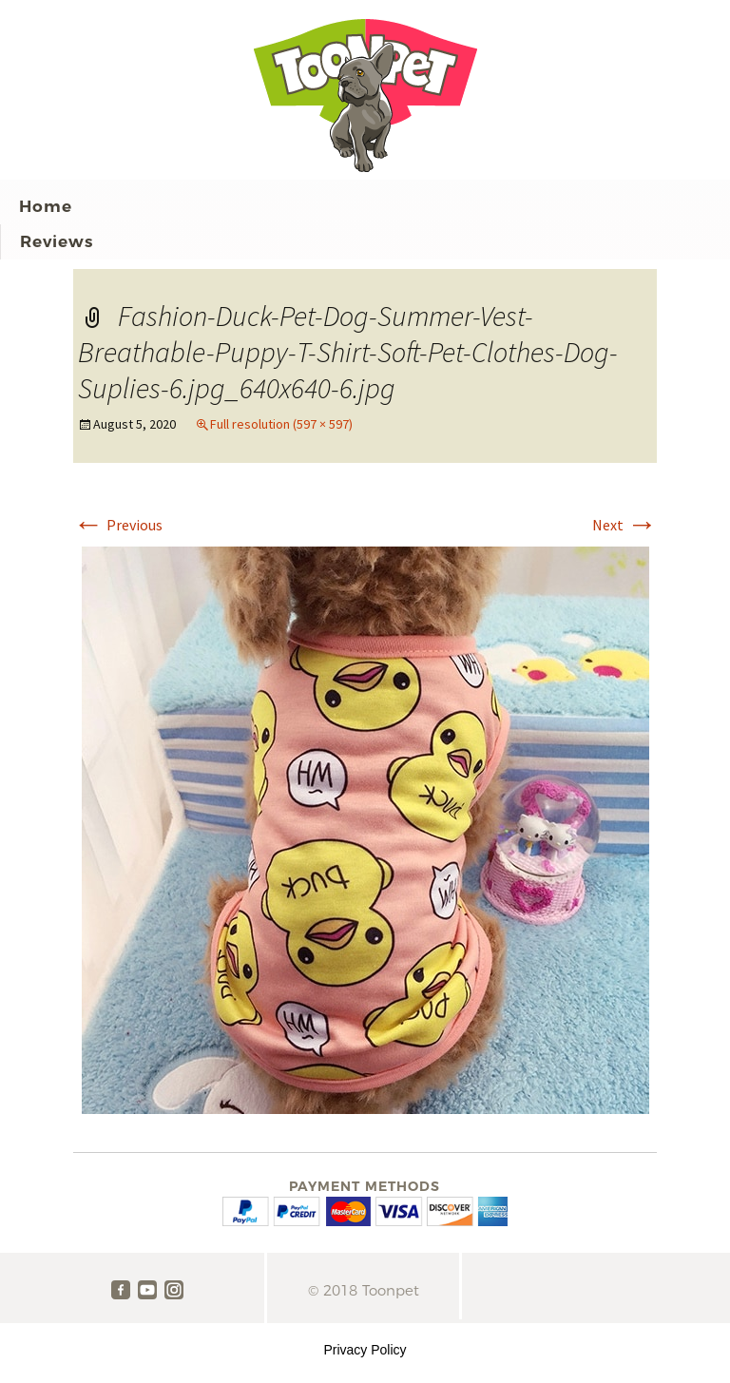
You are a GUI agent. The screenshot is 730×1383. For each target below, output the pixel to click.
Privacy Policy (364, 1349)
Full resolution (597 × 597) (281, 423)
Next (624, 524)
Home (45, 206)
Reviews (56, 241)
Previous (118, 524)
